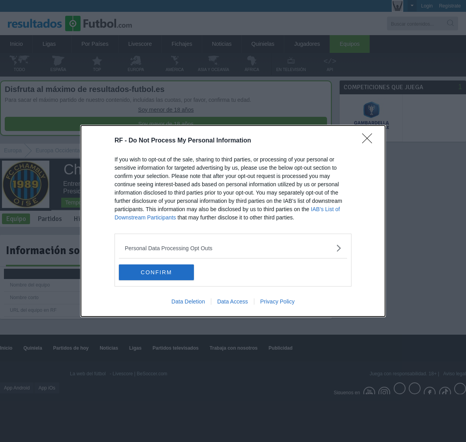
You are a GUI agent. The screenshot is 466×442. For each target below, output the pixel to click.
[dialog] (233, 221)
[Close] (369, 140)
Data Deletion (188, 301)
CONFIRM (156, 272)
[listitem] (233, 248)
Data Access (232, 301)
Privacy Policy (277, 301)
